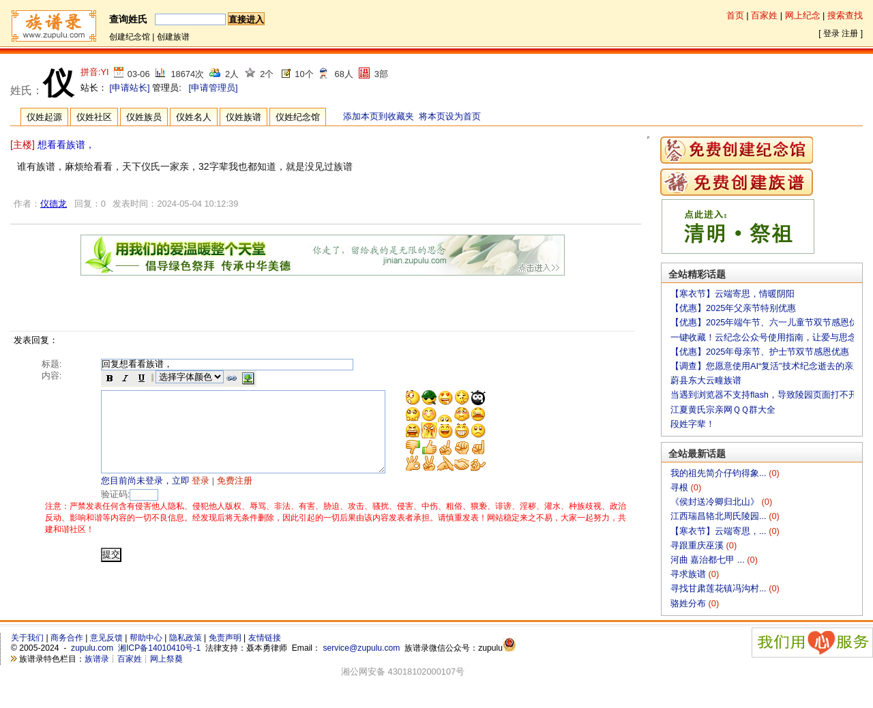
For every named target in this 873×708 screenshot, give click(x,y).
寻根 (680, 487)
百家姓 (764, 15)
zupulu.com (92, 648)
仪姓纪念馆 (298, 117)
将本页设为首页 (450, 116)
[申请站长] (130, 88)
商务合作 (66, 638)
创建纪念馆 (129, 37)
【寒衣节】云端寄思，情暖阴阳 (732, 294)
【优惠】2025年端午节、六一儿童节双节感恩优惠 (768, 322)
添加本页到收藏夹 (378, 116)
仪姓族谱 (243, 117)
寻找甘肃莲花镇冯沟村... (719, 588)
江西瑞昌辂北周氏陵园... (719, 516)
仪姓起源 (44, 117)
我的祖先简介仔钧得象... (719, 473)
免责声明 (225, 638)
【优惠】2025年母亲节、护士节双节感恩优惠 (759, 351)
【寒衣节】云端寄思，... (719, 531)
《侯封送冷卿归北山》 (716, 502)
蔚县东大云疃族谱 (705, 380)
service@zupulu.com (361, 648)
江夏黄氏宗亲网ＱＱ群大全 (722, 409)
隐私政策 (185, 638)
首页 (735, 15)
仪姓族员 (144, 117)
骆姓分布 (689, 603)
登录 (831, 33)
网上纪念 (802, 15)
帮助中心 (146, 638)
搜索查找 (845, 15)
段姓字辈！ (692, 424)
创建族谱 (173, 37)
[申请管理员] (212, 88)
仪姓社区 (94, 117)
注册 (850, 33)
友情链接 (264, 638)
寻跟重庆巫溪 (698, 545)
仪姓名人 (193, 117)
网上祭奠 (166, 659)
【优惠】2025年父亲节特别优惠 (733, 308)
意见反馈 (106, 638)
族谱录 (97, 659)
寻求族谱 (689, 574)
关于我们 (27, 638)
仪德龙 (53, 203)
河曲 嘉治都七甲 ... (708, 560)
